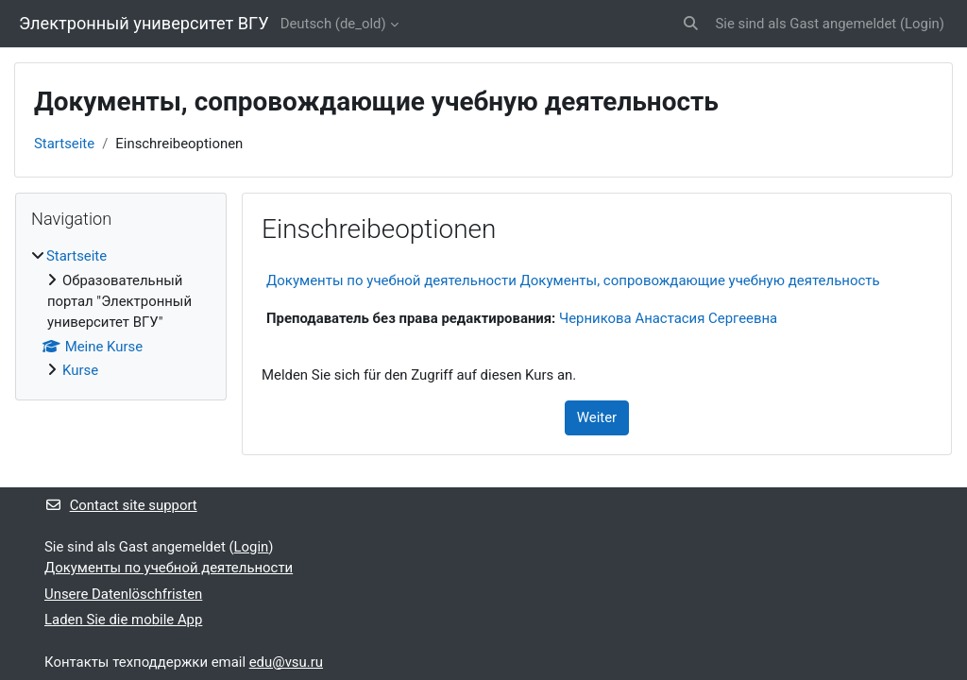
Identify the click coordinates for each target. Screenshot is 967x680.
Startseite (64, 143)
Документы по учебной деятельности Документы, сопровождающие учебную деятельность (573, 280)
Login (922, 23)
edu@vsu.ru (286, 662)
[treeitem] (121, 313)
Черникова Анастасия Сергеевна (668, 318)
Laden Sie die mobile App (123, 619)
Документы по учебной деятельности (168, 567)
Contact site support (120, 505)
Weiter (597, 417)
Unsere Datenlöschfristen (123, 594)
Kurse (80, 370)
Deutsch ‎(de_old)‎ (333, 23)
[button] (690, 23)
